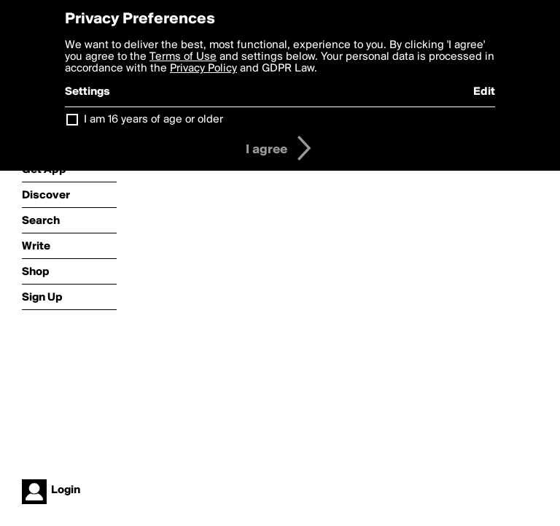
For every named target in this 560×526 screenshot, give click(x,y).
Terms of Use (183, 57)
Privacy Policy (203, 68)
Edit (484, 92)
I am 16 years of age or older (153, 119)
